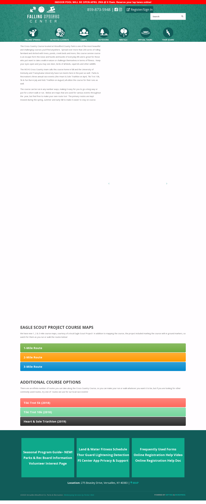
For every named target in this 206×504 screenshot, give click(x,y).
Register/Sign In (140, 9)
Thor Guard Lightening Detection (103, 455)
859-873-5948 (99, 9)
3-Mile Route (33, 367)
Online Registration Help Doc (158, 460)
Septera (169, 495)
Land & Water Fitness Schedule (103, 449)
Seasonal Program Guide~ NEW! (47, 452)
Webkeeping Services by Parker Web (79, 495)
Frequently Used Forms (158, 449)
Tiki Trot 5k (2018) (37, 403)
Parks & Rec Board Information (48, 458)
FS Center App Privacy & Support (103, 460)
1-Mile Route (33, 348)
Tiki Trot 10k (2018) (38, 412)
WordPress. (180, 495)
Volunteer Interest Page (48, 463)
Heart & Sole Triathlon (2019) (45, 421)
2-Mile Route (33, 357)
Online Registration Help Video (158, 455)
